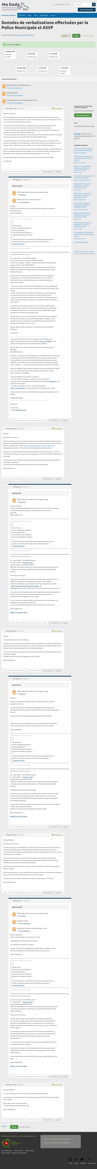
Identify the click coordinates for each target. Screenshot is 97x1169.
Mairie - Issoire (78, 172)
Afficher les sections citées (18, 612)
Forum (53, 15)
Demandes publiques (9, 15)
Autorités (22, 15)
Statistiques (44, 15)
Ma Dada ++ (78, 134)
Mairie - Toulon (78, 229)
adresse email (19, 244)
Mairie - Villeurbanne (79, 199)
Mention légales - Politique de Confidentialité (14, 1153)
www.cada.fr (52, 381)
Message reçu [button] (17, 179)
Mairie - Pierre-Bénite (80, 153)
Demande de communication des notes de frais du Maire (84, 177)
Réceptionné (58, 108)
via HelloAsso (66, 1143)
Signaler (58, 171)
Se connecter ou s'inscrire (61, 4)
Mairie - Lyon (77, 190)
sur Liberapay (56, 1143)
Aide (35, 15)
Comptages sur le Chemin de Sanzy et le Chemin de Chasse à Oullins (84, 234)
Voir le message (17, 88)
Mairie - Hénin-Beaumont (81, 209)
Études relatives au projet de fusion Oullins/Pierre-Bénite (83, 149)
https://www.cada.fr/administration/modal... (38, 446)
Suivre (76, 36)
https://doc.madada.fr (18, 388)
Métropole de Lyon (79, 238)
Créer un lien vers (48, 171)
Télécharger (22, 195)
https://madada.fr (46, 341)
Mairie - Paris (77, 219)
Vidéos (76, 1161)
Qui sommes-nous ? (7, 1150)
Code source (92, 1161)
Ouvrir (10, 88)
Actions (64, 36)
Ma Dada (15, 6)
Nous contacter (19, 1150)
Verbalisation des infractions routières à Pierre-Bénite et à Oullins (83, 158)
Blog (29, 15)
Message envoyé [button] (11, 108)
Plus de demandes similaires (81, 242)
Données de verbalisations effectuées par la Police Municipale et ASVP (82, 168)
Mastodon (83, 1161)
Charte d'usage (29, 1150)
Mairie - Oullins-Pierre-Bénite (24, 35)
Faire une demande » (87, 10)
